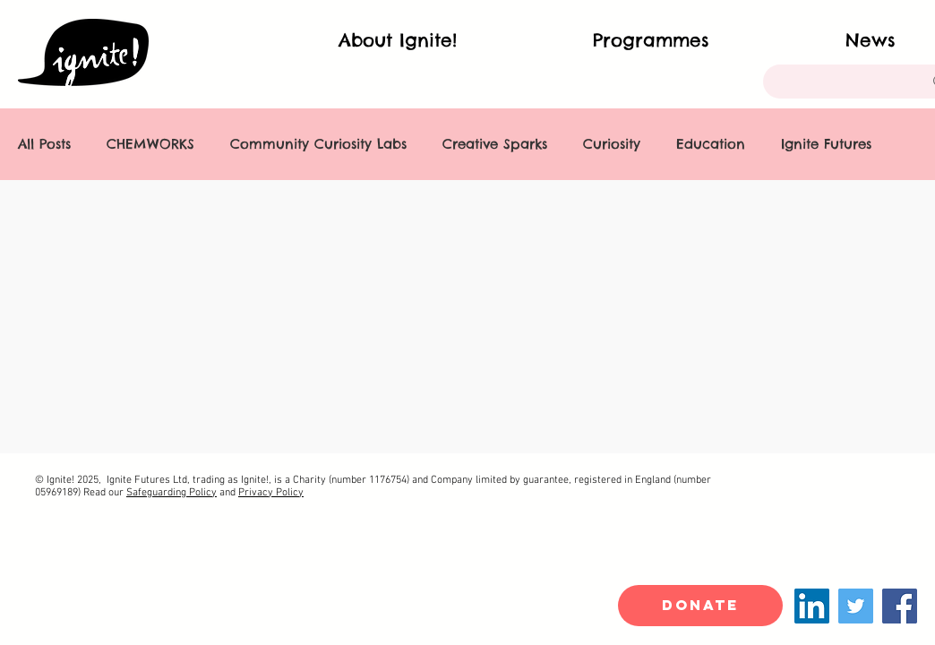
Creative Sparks (494, 144)
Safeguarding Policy (171, 492)
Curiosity (611, 144)
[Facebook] (899, 606)
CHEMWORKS (150, 144)
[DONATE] (700, 605)
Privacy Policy (271, 492)
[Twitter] (855, 606)
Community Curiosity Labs (318, 144)
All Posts (44, 144)
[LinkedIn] (811, 606)
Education (710, 144)
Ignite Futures (826, 144)
